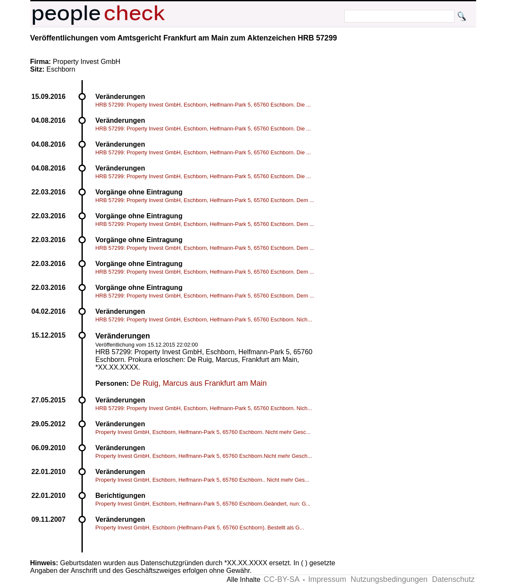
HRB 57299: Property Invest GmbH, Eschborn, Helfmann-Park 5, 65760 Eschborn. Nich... (204, 319)
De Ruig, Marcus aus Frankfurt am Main (199, 383)
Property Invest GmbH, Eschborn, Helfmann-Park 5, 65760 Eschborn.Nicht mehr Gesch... (204, 456)
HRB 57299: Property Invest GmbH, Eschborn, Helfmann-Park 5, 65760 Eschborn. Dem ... (205, 200)
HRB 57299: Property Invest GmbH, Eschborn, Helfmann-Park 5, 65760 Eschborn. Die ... (203, 104)
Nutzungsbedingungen (389, 579)
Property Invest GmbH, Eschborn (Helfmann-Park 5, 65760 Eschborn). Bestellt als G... (200, 527)
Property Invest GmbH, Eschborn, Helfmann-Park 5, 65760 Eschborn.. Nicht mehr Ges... (202, 480)
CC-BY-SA (282, 579)
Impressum (327, 579)
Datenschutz (453, 579)
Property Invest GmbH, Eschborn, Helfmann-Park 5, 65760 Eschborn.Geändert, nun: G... (203, 503)
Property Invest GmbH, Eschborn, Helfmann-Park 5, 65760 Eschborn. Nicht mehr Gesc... (203, 432)
